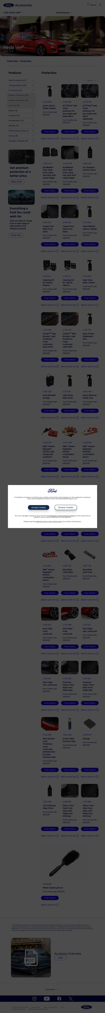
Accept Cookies (38, 507)
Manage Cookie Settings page (62, 516)
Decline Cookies (65, 507)
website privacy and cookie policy (48, 521)
